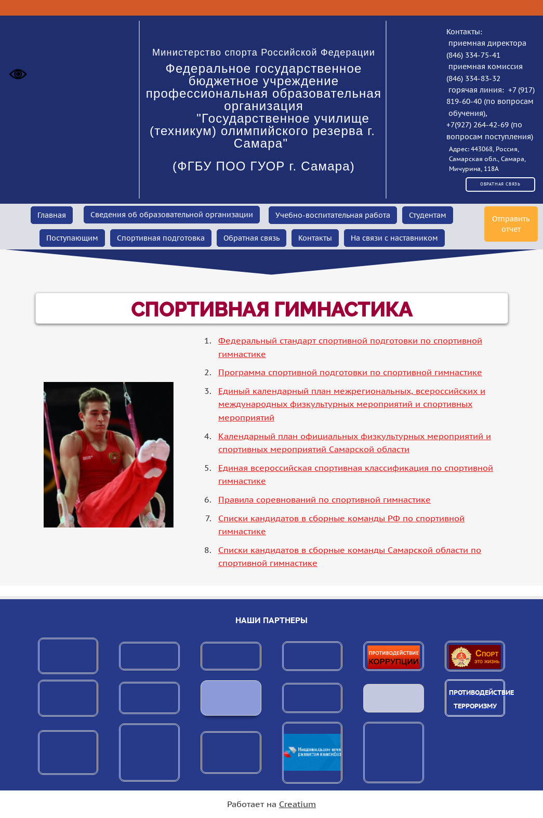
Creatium (297, 804)
